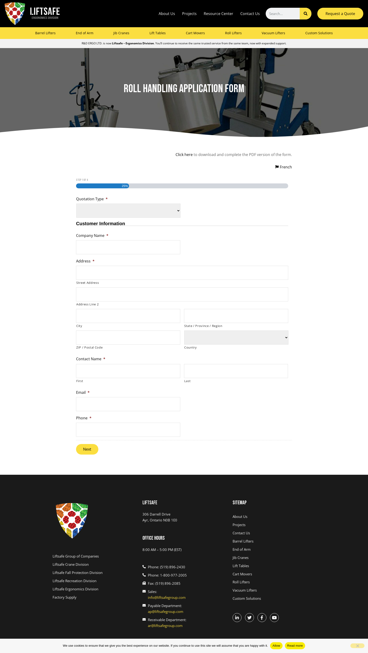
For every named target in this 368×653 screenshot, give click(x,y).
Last (187, 381)
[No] (357, 645)
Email (83, 392)
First (79, 381)
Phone (84, 418)
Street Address (87, 283)
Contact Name (90, 359)
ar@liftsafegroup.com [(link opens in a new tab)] (165, 625)
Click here (184, 154)
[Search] (305, 13)
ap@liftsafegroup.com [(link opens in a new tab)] (165, 611)
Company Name (92, 235)
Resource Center (218, 13)
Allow (276, 645)
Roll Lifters (233, 33)
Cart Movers (195, 33)
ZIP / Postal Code (89, 347)
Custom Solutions (319, 33)
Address (85, 261)
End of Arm (84, 33)
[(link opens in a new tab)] (94, 556)
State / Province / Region (203, 326)
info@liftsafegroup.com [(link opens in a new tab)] (167, 597)
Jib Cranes (121, 33)
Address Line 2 (87, 304)
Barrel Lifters (45, 33)
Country (190, 347)
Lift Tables (158, 33)
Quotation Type (92, 199)
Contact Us (250, 13)
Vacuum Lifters (273, 33)
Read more (295, 645)
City (79, 326)
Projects (189, 13)
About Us (167, 13)
